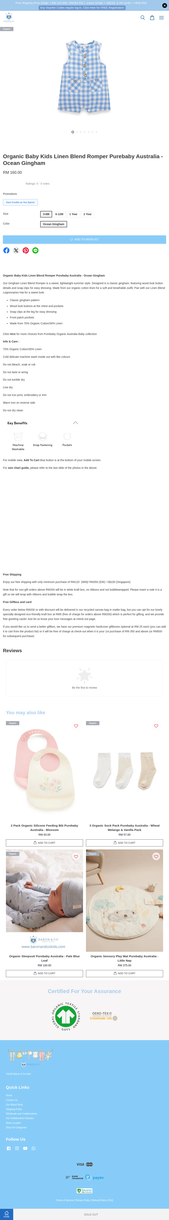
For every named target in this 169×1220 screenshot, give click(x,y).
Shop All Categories (16, 1127)
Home (9, 1095)
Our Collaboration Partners (20, 1118)
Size (5, 213)
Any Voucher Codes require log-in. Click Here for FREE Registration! (82, 7)
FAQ (110, 1200)
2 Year (88, 214)
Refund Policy (99, 1200)
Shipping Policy (14, 1109)
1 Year (73, 214)
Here (13, 334)
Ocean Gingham (53, 224)
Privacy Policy (82, 1200)
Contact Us (12, 1100)
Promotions (10, 193)
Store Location (13, 1123)
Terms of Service (65, 1200)
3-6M (46, 214)
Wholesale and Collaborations (21, 1113)
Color (6, 223)
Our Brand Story (14, 1104)
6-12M (59, 214)
